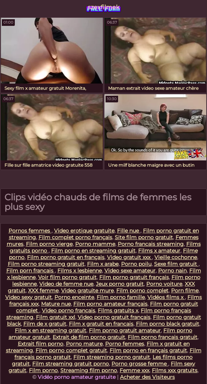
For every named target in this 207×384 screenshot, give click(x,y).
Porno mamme (95, 244)
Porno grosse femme (139, 363)
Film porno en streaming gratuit (93, 250)
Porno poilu (136, 264)
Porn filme (184, 290)
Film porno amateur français (110, 303)
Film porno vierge (49, 244)
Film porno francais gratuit (162, 337)
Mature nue (56, 303)
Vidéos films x (166, 297)
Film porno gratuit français (134, 277)
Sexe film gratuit (176, 264)
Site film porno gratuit (144, 237)
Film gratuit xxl (55, 317)
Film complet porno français (75, 237)
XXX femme (43, 290)
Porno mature (84, 343)
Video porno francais (68, 310)
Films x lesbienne (79, 270)
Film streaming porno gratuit (111, 357)
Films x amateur (159, 250)
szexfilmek (104, 7)
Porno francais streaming (151, 244)
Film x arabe (102, 264)
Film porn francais (30, 270)
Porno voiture (164, 284)
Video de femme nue (66, 284)
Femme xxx (134, 370)
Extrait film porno (40, 343)
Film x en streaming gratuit (50, 330)
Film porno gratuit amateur (125, 330)
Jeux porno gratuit (120, 284)
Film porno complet (142, 290)
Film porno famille (121, 297)
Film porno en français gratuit (148, 350)
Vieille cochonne (175, 257)
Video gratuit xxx (129, 257)
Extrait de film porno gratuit (89, 337)
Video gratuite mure (87, 290)
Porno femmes (124, 343)
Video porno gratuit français (114, 317)
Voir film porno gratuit (67, 277)
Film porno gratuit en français (65, 257)
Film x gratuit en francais (101, 323)
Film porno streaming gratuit (46, 264)
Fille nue (128, 230)
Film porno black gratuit (167, 323)
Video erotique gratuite (84, 230)
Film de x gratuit (44, 323)
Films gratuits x (118, 310)
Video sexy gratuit (28, 297)
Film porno (43, 370)
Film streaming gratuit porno (70, 363)
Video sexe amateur (130, 270)
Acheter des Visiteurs (147, 377)
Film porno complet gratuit (71, 350)
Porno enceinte (74, 297)
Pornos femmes (30, 230)
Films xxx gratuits (174, 370)
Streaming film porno (88, 370)
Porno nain (172, 270)
